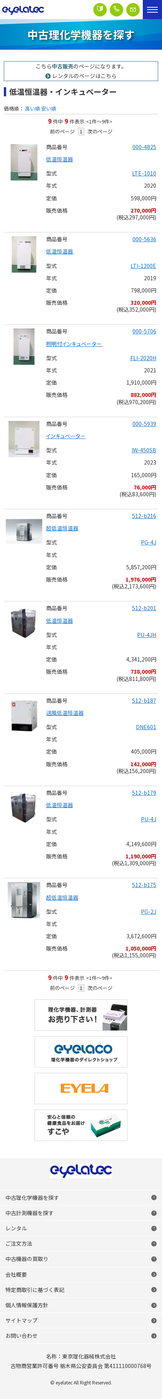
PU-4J (148, 819)
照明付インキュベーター (74, 344)
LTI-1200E (143, 266)
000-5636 (144, 239)
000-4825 (144, 147)
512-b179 (144, 792)
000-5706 (144, 331)
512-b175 (144, 885)
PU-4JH (146, 635)
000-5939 (144, 423)
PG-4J (148, 542)
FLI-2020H (143, 358)
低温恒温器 (59, 159)
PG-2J (148, 911)
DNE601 (146, 727)
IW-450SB (144, 450)
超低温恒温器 (62, 528)
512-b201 (144, 608)
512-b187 (144, 700)
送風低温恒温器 (65, 713)
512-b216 (144, 516)
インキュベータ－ (66, 436)
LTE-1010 (144, 173)
